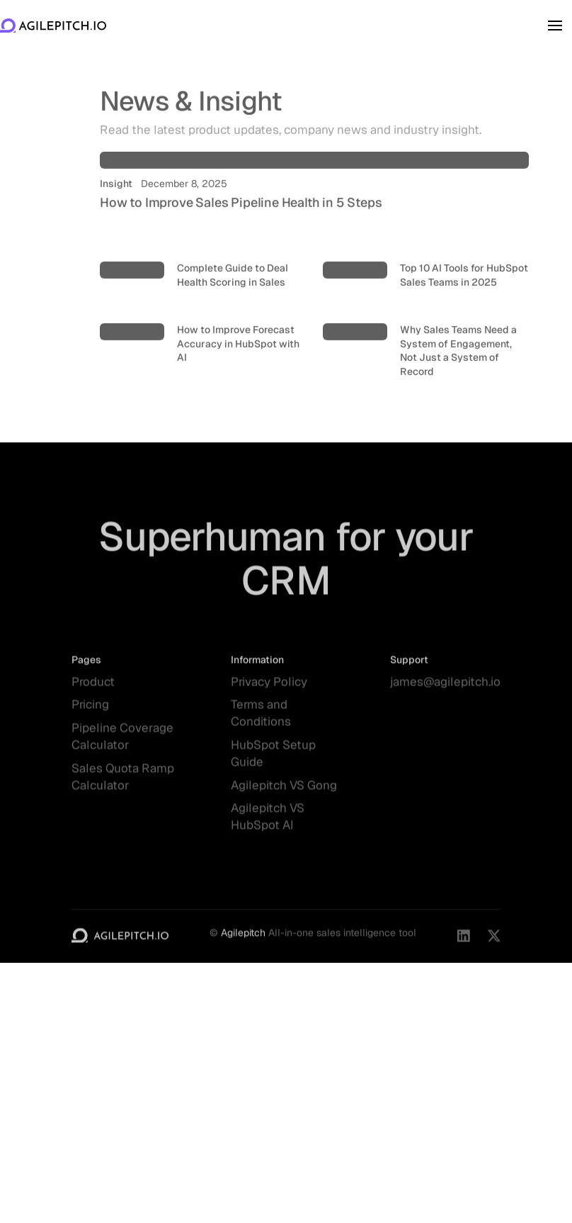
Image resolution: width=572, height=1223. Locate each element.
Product (93, 688)
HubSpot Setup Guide (273, 759)
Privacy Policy (269, 688)
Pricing (90, 711)
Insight (116, 194)
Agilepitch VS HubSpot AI (267, 823)
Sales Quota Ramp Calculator (123, 782)
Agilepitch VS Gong (284, 791)
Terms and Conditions (261, 719)
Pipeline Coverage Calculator (122, 743)
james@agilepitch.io (445, 688)
